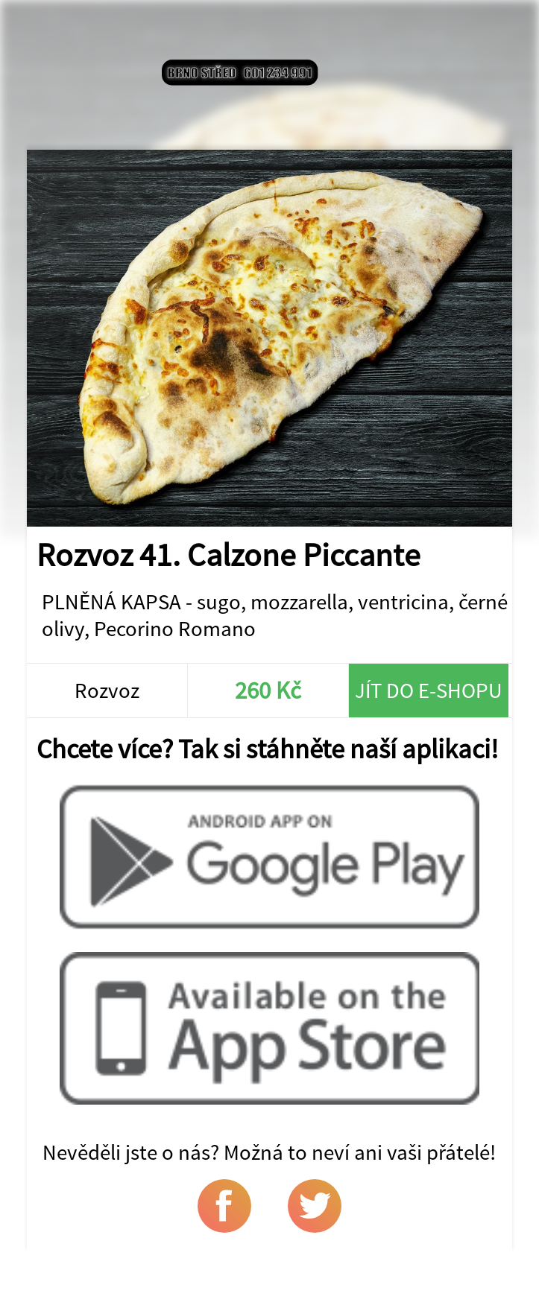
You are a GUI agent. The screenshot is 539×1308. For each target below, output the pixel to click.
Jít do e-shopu (428, 690)
